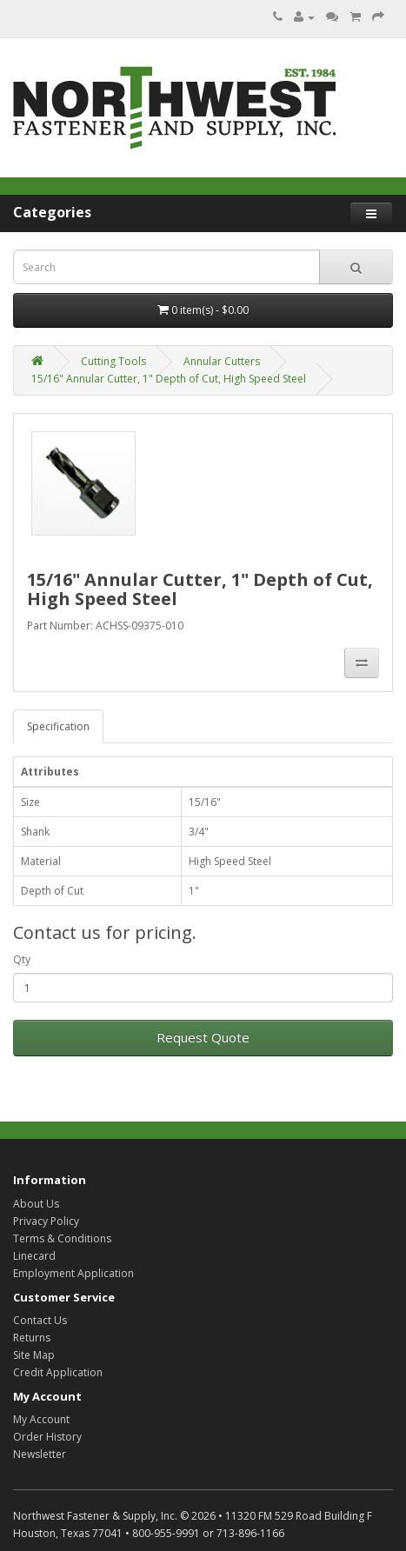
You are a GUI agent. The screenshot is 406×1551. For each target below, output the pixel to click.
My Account (41, 1419)
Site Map (34, 1355)
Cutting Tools (113, 361)
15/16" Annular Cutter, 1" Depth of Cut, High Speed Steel (168, 378)
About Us (36, 1203)
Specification (58, 726)
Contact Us (40, 1320)
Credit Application (58, 1372)
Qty (21, 959)
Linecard (34, 1255)
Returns (31, 1337)
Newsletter (39, 1454)
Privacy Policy (46, 1221)
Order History (47, 1436)
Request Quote (203, 1037)
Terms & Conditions (62, 1238)
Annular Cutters (221, 361)
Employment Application (73, 1273)
